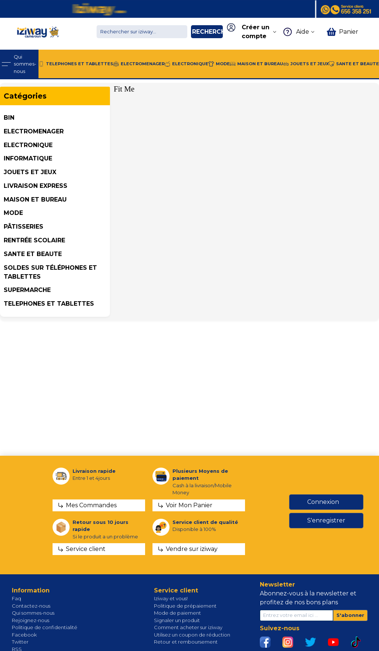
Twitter (20, 642)
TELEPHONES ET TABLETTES (49, 303)
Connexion (323, 501)
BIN (9, 117)
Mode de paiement (177, 613)
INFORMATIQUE (28, 158)
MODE (13, 212)
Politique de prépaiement (185, 606)
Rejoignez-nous (30, 620)
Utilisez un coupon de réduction (192, 635)
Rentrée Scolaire (34, 240)
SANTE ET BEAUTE (33, 254)
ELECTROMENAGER (34, 131)
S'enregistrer (326, 520)
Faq (16, 598)
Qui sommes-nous (33, 613)
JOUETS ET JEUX (30, 172)
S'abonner (350, 615)
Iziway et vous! (171, 598)
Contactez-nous (31, 606)
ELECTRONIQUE (28, 145)
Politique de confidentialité (44, 627)
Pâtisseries (23, 226)
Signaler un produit (177, 620)
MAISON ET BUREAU (35, 199)
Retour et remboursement (186, 642)
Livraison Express (35, 185)
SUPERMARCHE (27, 289)
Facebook (24, 635)
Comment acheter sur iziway (188, 627)
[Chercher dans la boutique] (142, 31)
